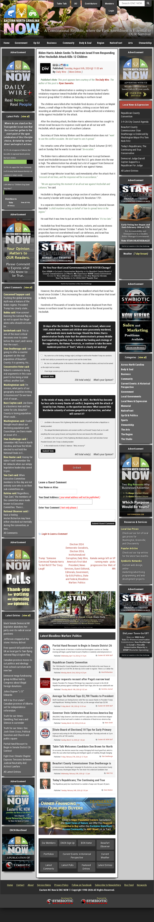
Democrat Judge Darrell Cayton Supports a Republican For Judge (133, 162)
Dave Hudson (108, 792)
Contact (20, 886)
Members (109, 3)
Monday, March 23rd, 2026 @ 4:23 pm (73, 674)
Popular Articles (129, 548)
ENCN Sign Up (68, 844)
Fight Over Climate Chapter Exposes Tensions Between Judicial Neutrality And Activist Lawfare (18, 761)
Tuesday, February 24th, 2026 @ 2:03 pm (74, 792)
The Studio (126, 439)
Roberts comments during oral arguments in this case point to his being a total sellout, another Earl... (17, 373)
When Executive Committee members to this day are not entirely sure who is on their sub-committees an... (18, 482)
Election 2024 (77, 552)
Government (21, 42)
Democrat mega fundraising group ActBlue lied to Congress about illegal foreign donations (17, 681)
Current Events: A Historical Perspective (77, 857)
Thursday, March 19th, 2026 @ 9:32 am (74, 691)
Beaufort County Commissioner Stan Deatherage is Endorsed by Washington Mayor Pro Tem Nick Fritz (82, 766)
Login (111, 10)
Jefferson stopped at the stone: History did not (16, 641)
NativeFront (116, 42)
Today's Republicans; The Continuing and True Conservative (79, 783)
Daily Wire (61, 71)
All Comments (11, 532)
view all (25, 116)
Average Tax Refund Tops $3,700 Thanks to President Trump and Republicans (83, 699)
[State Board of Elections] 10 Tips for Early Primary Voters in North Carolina (82, 733)
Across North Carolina (132, 364)
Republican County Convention (70, 664)
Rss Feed (129, 886)
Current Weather (105, 857)
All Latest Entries (12, 771)
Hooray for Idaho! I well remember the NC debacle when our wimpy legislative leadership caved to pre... (18, 464)
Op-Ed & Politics (74, 577)
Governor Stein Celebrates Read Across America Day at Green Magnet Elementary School (83, 716)
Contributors (91, 3)
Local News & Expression (134, 401)
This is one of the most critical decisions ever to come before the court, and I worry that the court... (18, 337)
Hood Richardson (107, 674)
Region (100, 42)
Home (7, 42)
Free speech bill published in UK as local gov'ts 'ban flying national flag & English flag (18, 651)
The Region (127, 434)
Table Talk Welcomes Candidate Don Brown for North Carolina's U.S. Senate (83, 750)
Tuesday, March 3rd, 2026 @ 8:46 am (73, 725)
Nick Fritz (109, 775)
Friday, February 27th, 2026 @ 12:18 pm (74, 758)
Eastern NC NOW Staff (105, 657)
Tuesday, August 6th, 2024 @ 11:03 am (83, 68)
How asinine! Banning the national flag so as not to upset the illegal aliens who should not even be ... (17, 319)
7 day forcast (140, 253)
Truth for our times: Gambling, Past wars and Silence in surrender (16, 719)
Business (52, 42)
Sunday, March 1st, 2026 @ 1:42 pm (73, 742)
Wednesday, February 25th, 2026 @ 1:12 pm (75, 775)
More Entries (75, 71)
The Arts (125, 429)
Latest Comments (48, 868)
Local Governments (131, 396)
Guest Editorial (81, 570)
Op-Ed (36, 42)
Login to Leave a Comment (54, 535)
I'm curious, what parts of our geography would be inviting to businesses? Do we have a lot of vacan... (18, 391)
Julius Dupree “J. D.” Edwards (14, 693)
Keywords (142, 886)
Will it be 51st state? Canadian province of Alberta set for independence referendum (18, 705)
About (31, 886)
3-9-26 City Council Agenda (134, 121)
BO (75, 3)
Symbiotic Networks (131, 561)
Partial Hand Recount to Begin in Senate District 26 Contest (17, 747)
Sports (124, 420)
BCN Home (86, 844)
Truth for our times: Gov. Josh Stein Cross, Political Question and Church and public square (17, 733)
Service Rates (44, 886)
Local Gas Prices (130, 529)
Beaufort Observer (105, 846)
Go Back (77, 467)
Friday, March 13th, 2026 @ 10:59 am (73, 708)
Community (68, 42)
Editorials (70, 573)
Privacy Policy (61, 886)
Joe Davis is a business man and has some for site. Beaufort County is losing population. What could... (18, 409)
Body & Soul (85, 42)
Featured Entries (86, 868)
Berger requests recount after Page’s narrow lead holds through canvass (81, 682)
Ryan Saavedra (66, 83)
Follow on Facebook (82, 886)
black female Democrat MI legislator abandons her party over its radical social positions (17, 628)
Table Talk (62, 3)
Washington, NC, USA (136, 268)
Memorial (126, 405)
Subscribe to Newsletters (108, 886)
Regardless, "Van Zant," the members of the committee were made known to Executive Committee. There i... (17, 500)
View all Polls (25, 202)
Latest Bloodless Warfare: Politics (61, 637)
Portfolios (49, 855)
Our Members (49, 844)
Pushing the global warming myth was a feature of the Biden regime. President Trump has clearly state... (17, 301)
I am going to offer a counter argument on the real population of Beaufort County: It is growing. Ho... (17, 355)
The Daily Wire (102, 79)
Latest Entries (105, 866)
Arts (130, 42)
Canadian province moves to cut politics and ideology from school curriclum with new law (18, 665)
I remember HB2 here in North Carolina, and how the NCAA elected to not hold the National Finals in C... (18, 446)
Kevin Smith (109, 724)
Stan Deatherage (107, 758)
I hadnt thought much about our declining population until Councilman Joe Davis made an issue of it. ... (18, 427)
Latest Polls (68, 866)
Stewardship (145, 42)
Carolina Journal (107, 691)
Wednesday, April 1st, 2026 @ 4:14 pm (73, 658)
